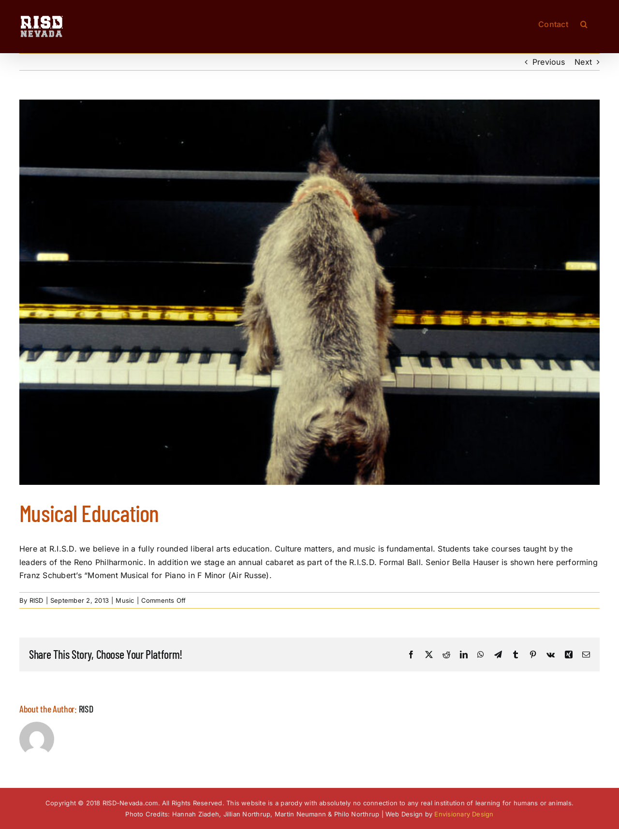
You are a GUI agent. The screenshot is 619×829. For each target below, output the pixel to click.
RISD (36, 600)
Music (125, 600)
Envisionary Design (463, 814)
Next (583, 62)
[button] (584, 23)
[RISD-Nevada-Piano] (309, 292)
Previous (548, 62)
